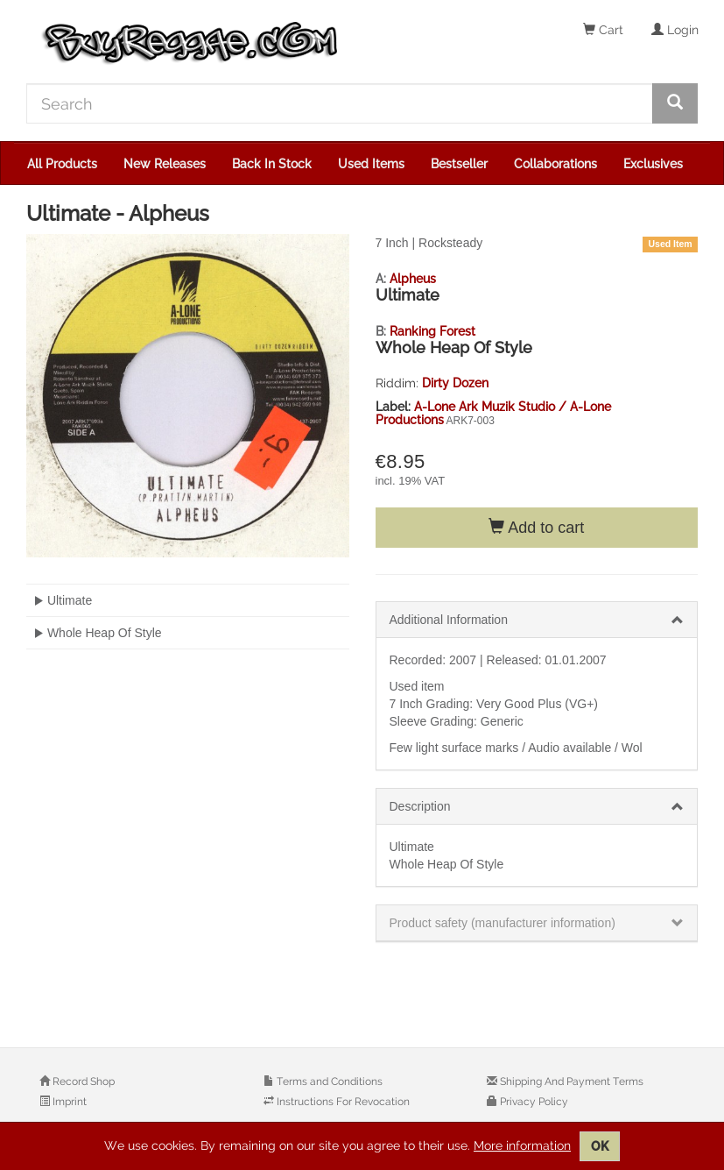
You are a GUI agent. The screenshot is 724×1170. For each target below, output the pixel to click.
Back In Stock (272, 164)
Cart (603, 30)
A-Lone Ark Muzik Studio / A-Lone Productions (493, 413)
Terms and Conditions (328, 1081)
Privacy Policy (532, 1102)
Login (675, 30)
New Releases (164, 164)
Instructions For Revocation (342, 1102)
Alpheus (413, 279)
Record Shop (82, 1081)
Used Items (371, 164)
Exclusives (653, 164)
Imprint (68, 1102)
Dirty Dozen (455, 383)
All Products (62, 164)
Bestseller (459, 164)
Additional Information (449, 620)
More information (522, 1145)
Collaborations (555, 164)
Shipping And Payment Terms (570, 1081)
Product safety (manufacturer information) (502, 923)
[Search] (339, 103)
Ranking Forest (432, 331)
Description (420, 806)
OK (599, 1146)
